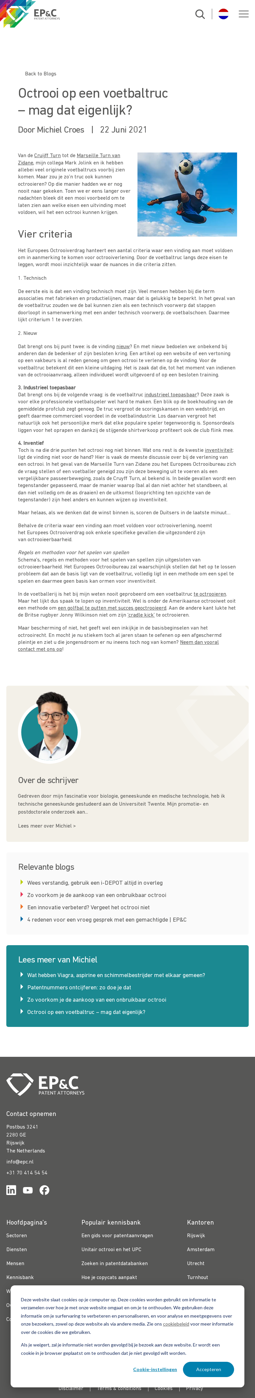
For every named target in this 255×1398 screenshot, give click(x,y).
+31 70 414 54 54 (26, 1173)
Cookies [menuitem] (164, 1388)
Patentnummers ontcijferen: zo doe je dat (79, 988)
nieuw (123, 347)
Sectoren (16, 1236)
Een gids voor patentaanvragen (117, 1236)
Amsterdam (200, 1249)
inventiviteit (219, 450)
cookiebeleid (176, 1324)
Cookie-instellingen (155, 1369)
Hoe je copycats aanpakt (109, 1277)
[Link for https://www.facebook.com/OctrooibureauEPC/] (44, 1191)
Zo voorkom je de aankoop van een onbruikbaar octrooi (96, 895)
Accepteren (208, 1369)
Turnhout (197, 1277)
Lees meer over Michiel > (47, 826)
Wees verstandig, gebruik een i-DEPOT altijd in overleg (95, 883)
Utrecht (196, 1263)
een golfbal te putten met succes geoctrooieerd (112, 608)
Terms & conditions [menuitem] (119, 1388)
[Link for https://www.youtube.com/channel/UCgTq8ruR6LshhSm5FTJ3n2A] (28, 1191)
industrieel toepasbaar (170, 395)
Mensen (15, 1263)
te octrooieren (210, 594)
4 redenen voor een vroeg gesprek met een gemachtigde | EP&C (107, 920)
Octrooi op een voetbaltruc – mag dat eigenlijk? (86, 1012)
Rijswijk (196, 1236)
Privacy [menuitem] (194, 1388)
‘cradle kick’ (141, 615)
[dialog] (127, 1336)
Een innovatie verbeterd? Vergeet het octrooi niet (88, 908)
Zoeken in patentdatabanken (114, 1263)
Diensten (16, 1249)
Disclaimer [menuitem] (70, 1388)
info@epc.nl (20, 1162)
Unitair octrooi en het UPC (111, 1249)
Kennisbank (20, 1277)
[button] (244, 14)
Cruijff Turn (47, 155)
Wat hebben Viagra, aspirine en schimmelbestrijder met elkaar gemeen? (116, 975)
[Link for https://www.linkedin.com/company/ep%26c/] (11, 1191)
